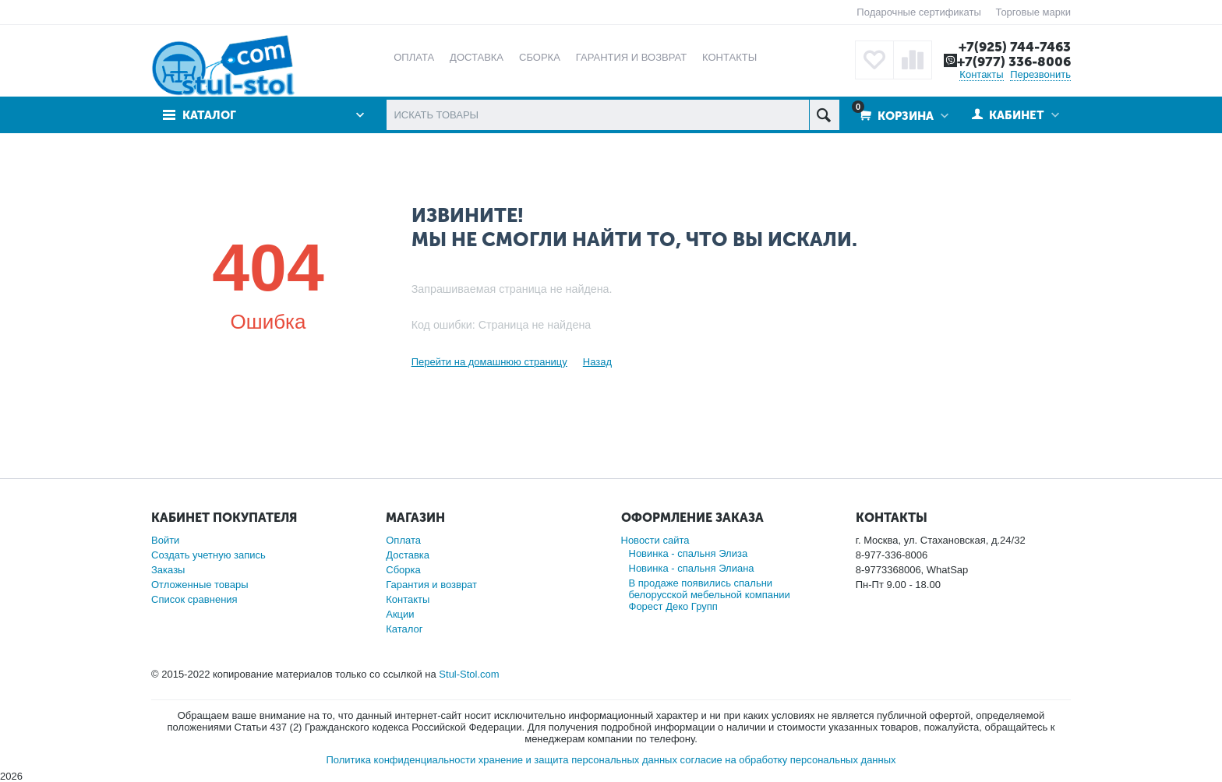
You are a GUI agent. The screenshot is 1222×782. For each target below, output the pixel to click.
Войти (165, 540)
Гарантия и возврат (431, 584)
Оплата (403, 540)
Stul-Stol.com (469, 674)
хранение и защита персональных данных (578, 760)
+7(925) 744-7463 (1015, 47)
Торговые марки (1033, 12)
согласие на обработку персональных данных (788, 760)
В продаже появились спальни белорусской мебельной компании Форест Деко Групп (709, 594)
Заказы (168, 570)
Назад (597, 362)
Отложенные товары (200, 584)
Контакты (981, 74)
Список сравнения (194, 599)
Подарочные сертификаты (918, 12)
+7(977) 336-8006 (1014, 61)
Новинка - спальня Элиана (691, 568)
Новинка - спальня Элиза (688, 553)
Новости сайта (655, 540)
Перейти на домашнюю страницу (489, 362)
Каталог (209, 115)
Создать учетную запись (208, 555)
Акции (400, 614)
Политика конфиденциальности (400, 760)
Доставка (407, 555)
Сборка (403, 570)
